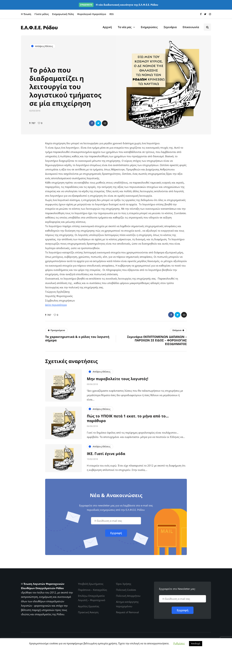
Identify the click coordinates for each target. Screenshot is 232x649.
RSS (112, 14)
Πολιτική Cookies (126, 589)
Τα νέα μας (125, 27)
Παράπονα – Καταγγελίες (92, 589)
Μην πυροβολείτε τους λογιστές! (117, 394)
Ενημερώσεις (149, 27)
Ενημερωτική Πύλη (63, 14)
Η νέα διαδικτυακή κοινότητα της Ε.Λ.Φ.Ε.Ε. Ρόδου (118, 4)
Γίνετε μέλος (41, 14)
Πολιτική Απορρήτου (128, 595)
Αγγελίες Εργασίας (88, 606)
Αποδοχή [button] (195, 643)
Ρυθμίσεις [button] (179, 643)
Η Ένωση (26, 14)
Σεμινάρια (170, 27)
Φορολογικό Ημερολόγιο (91, 14)
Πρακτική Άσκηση (88, 612)
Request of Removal (127, 612)
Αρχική (107, 27)
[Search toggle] (207, 27)
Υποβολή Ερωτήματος (90, 583)
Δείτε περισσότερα (56, 304)
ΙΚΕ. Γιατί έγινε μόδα (106, 469)
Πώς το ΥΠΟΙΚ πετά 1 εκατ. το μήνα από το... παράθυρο (128, 434)
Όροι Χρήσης (123, 583)
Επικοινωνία (191, 27)
